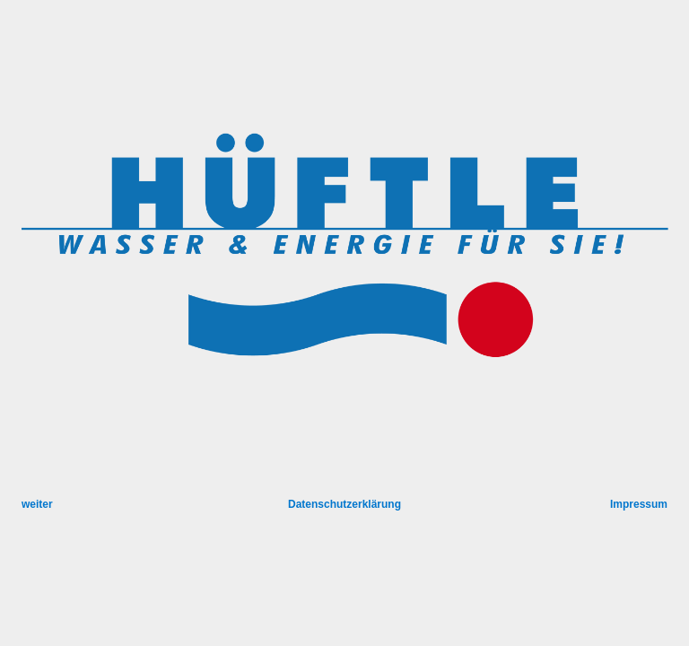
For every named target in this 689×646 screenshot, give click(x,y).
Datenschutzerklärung (344, 504)
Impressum (638, 504)
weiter (37, 504)
